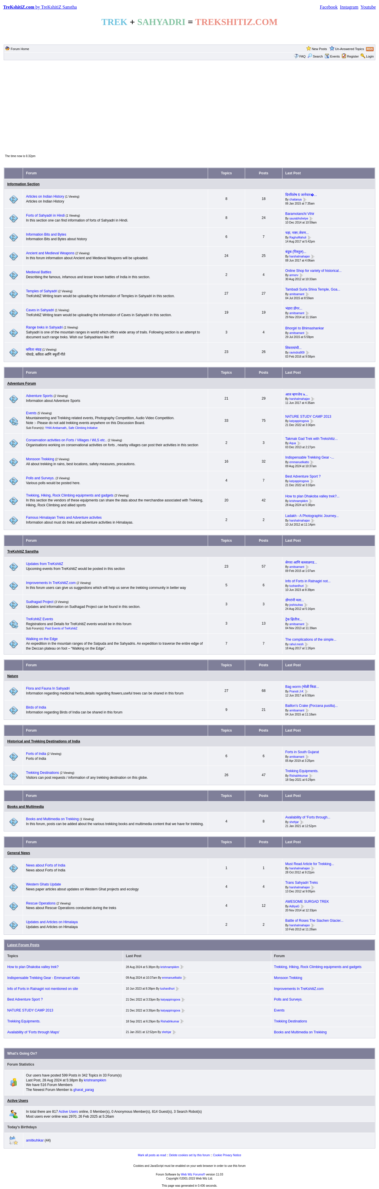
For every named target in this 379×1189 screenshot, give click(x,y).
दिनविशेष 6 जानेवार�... (301, 195)
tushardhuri (296, 585)
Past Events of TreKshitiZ (61, 628)
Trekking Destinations (42, 773)
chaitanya (295, 199)
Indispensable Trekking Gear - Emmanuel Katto (43, 978)
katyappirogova (299, 421)
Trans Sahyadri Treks (301, 883)
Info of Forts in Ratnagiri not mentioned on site (42, 989)
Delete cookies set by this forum (189, 1155)
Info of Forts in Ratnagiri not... (308, 581)
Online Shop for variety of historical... (313, 271)
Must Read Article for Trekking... (309, 864)
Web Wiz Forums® (193, 1174)
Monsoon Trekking (40, 459)
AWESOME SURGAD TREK (307, 902)
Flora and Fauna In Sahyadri (48, 688)
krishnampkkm (298, 501)
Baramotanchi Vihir (299, 214)
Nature (12, 676)
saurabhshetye (298, 218)
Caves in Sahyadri (40, 310)
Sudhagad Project (39, 602)
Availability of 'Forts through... (307, 817)
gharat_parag (83, 1090)
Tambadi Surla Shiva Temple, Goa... (312, 289)
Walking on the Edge (41, 639)
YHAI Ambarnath (55, 428)
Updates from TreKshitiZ (44, 564)
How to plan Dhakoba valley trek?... (312, 496)
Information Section (23, 184)
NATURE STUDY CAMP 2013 (308, 417)
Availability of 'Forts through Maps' (33, 1032)
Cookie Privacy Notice (227, 1155)
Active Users (17, 1101)
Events (332, 56)
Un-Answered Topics (349, 49)
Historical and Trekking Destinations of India (43, 741)
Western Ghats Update (43, 884)
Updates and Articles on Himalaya (52, 922)
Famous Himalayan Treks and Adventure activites (63, 518)
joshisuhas (296, 604)
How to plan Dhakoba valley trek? (33, 967)
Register (353, 56)
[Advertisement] (189, 106)
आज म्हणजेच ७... (296, 394)
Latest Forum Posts (23, 945)
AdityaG (294, 906)
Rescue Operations (40, 903)
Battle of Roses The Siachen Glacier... (314, 921)
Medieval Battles (38, 272)
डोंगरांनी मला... (294, 600)
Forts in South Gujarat (302, 752)
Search (315, 56)
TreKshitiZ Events (39, 619)
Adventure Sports (39, 396)
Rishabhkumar (298, 775)
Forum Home (20, 49)
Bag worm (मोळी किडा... (302, 687)
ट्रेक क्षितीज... (293, 619)
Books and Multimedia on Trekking (52, 819)
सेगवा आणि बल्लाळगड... (301, 562)
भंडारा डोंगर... (293, 308)
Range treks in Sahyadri (45, 327)
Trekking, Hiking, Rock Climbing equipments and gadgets (69, 495)
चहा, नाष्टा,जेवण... (297, 233)
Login (370, 56)
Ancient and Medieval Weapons (50, 253)
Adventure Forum (21, 383)
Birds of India (36, 707)
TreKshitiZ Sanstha (23, 551)
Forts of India (36, 754)
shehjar (294, 822)
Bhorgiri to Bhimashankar (304, 328)
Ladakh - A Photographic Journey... (312, 516)
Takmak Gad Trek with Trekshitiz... (311, 439)
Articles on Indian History (45, 196)
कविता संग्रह (33, 350)
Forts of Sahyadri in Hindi (45, 215)
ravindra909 (297, 352)
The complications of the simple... (310, 640)
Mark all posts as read (152, 1155)
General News (18, 853)
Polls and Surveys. (40, 478)
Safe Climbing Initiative (83, 428)
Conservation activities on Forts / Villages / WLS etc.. (66, 440)
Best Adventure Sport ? (303, 476)
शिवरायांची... (293, 348)
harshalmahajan (299, 256)
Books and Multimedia (25, 807)
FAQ (302, 56)
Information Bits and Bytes (46, 234)
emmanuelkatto (299, 462)
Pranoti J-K (296, 691)
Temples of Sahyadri (41, 291)
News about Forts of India (45, 865)
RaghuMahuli (297, 237)
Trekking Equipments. (302, 771)
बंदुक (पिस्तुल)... (295, 252)
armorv (293, 275)
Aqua (292, 443)
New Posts (319, 49)
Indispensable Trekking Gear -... (309, 457)
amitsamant (296, 294)
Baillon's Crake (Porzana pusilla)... (311, 706)
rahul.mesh (296, 644)
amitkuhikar (35, 1140)
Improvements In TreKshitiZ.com (51, 583)
